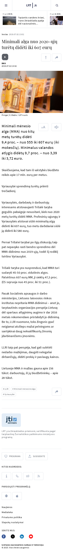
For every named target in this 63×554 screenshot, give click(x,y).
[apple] (17, 496)
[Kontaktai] (17, 476)
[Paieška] (57, 5)
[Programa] (12, 456)
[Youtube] (31, 536)
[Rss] (38, 476)
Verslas (5, 34)
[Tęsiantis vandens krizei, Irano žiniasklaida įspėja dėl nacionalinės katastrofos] (9, 20)
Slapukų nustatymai (12, 522)
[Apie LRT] (6, 476)
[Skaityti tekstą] (56, 127)
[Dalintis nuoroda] (56, 57)
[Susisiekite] (37, 456)
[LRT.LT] (32, 5)
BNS (4, 63)
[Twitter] (13, 536)
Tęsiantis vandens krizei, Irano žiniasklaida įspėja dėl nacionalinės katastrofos (31, 20)
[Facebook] (4, 536)
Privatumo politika (12, 517)
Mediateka (7, 512)
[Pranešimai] (28, 476)
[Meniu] (6, 5)
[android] (6, 496)
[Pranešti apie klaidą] (46, 57)
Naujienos (7, 507)
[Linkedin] (22, 536)
